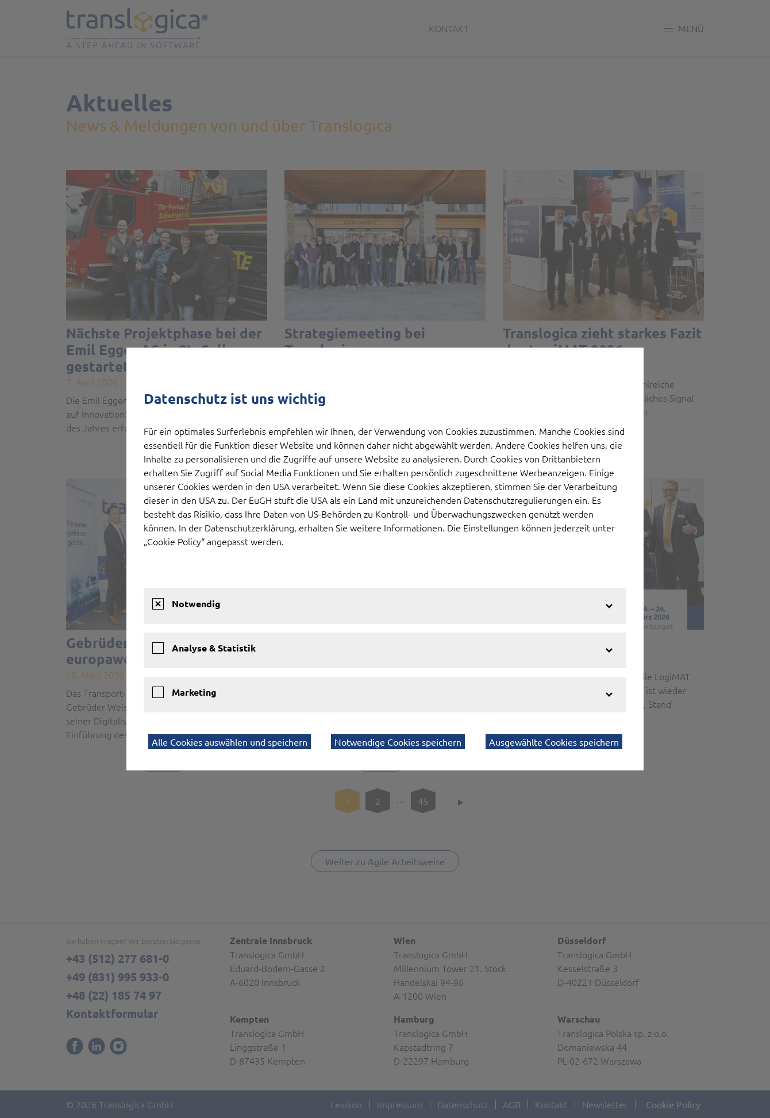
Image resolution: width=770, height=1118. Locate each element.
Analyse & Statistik (214, 648)
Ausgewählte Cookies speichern (554, 741)
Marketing (194, 692)
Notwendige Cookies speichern (397, 741)
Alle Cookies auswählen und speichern (229, 741)
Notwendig (196, 603)
